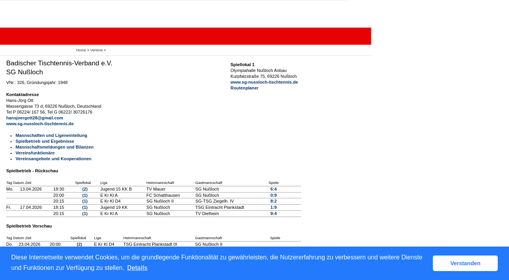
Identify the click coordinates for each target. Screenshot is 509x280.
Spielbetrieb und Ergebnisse (45, 141)
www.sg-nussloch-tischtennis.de (40, 123)
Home (81, 50)
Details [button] (137, 267)
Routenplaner (244, 88)
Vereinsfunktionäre (35, 152)
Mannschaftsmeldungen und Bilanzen (55, 147)
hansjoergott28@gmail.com (34, 118)
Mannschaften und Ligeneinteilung (51, 135)
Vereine (96, 50)
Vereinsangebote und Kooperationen (53, 158)
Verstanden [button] (465, 263)
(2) (85, 189)
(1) (85, 195)
